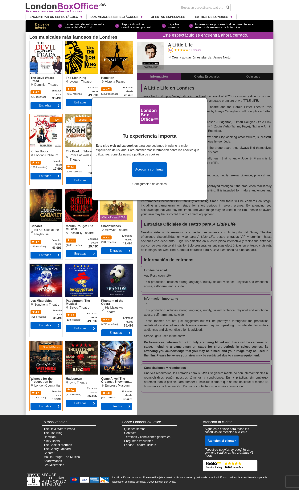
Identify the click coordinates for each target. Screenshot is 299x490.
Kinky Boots (38, 115)
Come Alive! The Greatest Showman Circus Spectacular (113, 346)
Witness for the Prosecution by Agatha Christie (45, 346)
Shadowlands (109, 190)
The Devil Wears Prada (45, 42)
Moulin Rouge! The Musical (78, 192)
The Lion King (74, 42)
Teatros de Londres (211, 16)
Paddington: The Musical (76, 267)
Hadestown (72, 342)
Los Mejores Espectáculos (114, 16)
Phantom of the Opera (115, 265)
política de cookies (146, 154)
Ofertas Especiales (168, 16)
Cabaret (35, 190)
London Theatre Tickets (140, 445)
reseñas (195, 50)
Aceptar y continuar (149, 169)
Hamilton (106, 42)
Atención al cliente (222, 440)
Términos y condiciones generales (147, 437)
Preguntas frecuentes (138, 441)
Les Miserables (40, 265)
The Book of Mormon (79, 115)
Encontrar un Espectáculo (54, 16)
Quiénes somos (134, 429)
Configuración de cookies (149, 184)
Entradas (45, 105)
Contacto (130, 433)
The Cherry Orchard (57, 449)
